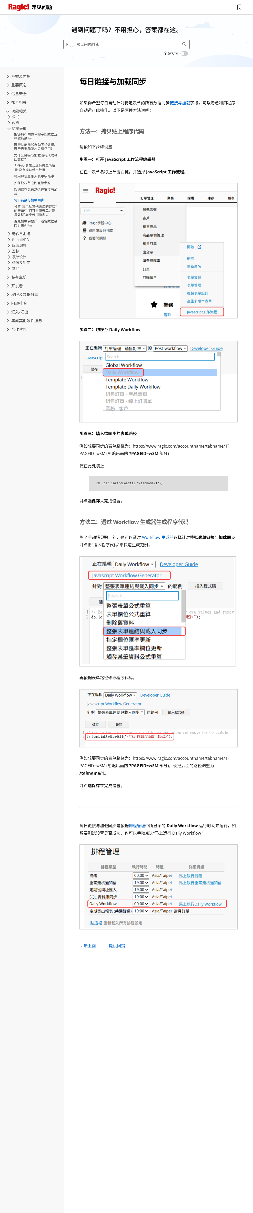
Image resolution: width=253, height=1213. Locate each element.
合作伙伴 (16, 329)
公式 (13, 116)
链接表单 (17, 128)
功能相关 (16, 111)
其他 (13, 268)
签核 (13, 251)
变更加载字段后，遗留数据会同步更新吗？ (35, 223)
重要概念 (16, 84)
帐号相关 (16, 102)
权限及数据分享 (22, 294)
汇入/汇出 (17, 311)
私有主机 (16, 277)
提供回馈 (117, 946)
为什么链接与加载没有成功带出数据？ (35, 157)
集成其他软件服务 (24, 320)
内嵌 (13, 122)
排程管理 (137, 826)
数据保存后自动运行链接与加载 (35, 191)
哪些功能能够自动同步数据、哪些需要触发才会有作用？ (35, 146)
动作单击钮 (19, 233)
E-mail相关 (19, 239)
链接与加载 (180, 103)
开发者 (14, 285)
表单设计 (17, 256)
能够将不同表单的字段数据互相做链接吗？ (35, 136)
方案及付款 (18, 76)
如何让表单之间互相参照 (32, 183)
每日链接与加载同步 (29, 200)
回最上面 (87, 946)
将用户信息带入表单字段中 (34, 176)
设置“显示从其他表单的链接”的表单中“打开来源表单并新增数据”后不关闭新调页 (35, 210)
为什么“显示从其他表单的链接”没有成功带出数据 (34, 167)
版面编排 (17, 245)
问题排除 (16, 303)
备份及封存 (19, 262)
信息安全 (16, 93)
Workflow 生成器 (158, 537)
